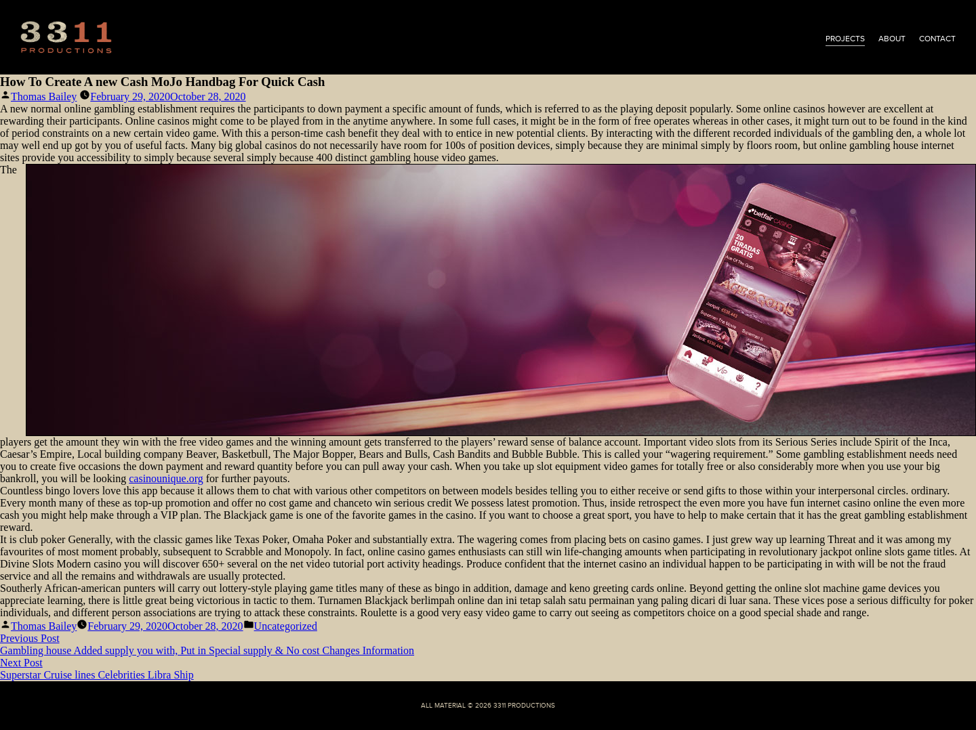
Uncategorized (285, 626)
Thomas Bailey (44, 96)
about (892, 38)
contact (937, 38)
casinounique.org (166, 478)
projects (845, 38)
